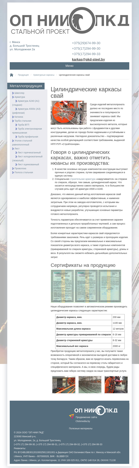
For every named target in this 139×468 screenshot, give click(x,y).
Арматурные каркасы (43, 75)
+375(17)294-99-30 (86, 48)
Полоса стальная (24, 172)
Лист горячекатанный (29, 152)
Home (11, 75)
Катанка (19, 116)
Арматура (20, 97)
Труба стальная (23, 120)
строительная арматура (83, 179)
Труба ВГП (23, 124)
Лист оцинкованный (28, 164)
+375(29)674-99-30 (86, 43)
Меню (70, 65)
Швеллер (19, 93)
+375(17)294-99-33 (86, 54)
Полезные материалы (80, 428)
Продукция (23, 75)
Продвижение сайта (86, 419)
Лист (17, 148)
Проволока (20, 168)
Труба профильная (28, 136)
